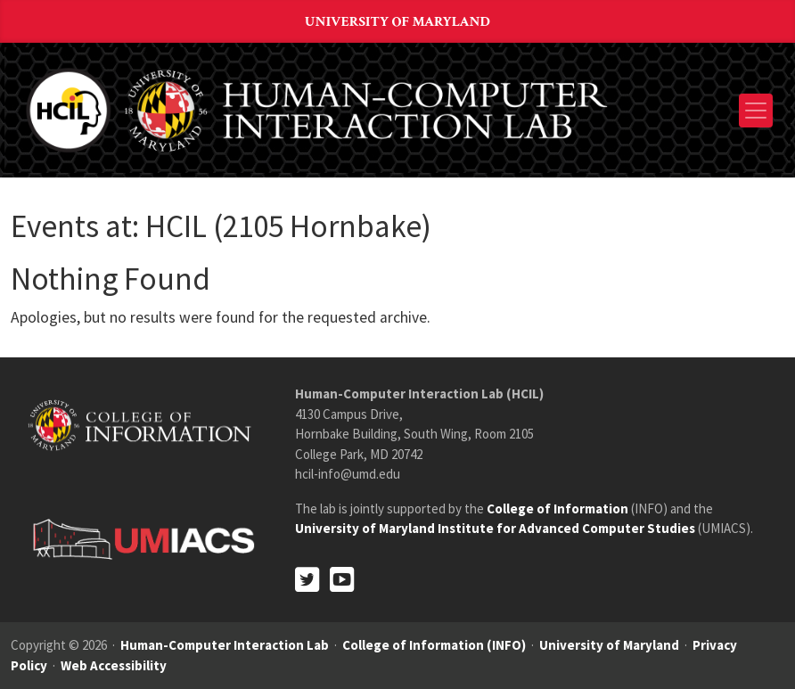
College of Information (557, 508)
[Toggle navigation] (756, 110)
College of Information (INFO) (434, 644)
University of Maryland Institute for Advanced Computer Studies (495, 528)
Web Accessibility (114, 665)
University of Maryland (397, 21)
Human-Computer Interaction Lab (224, 644)
